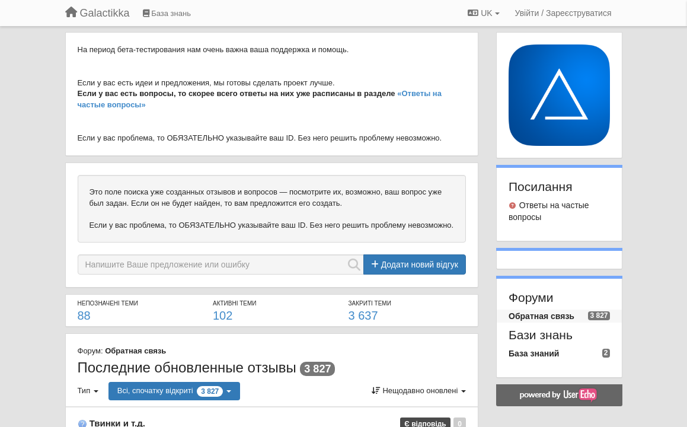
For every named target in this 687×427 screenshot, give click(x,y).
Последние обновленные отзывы (187, 367)
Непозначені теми (108, 303)
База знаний (534, 353)
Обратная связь (135, 350)
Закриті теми (370, 303)
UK (483, 13)
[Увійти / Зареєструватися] (563, 13)
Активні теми (235, 303)
